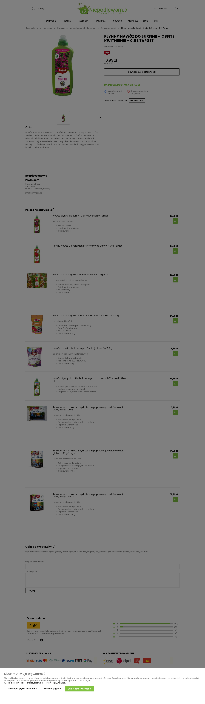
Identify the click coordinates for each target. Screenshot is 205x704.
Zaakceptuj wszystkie (79, 688)
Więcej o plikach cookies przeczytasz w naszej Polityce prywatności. (35, 683)
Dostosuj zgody (52, 688)
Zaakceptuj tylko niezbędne (22, 688)
